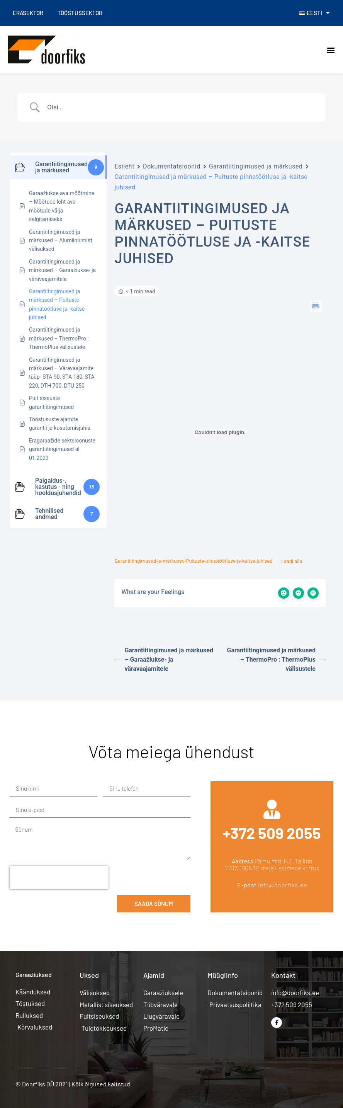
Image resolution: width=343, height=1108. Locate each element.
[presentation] (59, 877)
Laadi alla (291, 561)
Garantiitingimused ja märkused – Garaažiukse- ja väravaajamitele (163, 659)
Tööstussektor (81, 12)
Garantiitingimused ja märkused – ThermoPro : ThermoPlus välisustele (276, 659)
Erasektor (29, 12)
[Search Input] (181, 107)
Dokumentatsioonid (171, 166)
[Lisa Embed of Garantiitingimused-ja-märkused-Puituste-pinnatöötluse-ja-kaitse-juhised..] (220, 432)
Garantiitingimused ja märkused (256, 166)
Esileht (124, 166)
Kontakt (283, 975)
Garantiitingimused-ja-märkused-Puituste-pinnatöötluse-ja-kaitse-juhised (193, 561)
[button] (330, 49)
